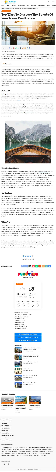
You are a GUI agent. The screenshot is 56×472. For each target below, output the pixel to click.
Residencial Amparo (27, 369)
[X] (4, 465)
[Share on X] (12, 48)
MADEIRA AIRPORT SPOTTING (28, 341)
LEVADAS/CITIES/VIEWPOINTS (28, 334)
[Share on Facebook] (9, 48)
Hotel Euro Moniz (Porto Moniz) (30, 383)
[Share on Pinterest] (14, 48)
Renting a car (5, 94)
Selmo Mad (6, 51)
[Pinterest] (9, 465)
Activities (25, 358)
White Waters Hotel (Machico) (30, 376)
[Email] (25, 48)
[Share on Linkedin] (18, 48)
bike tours (27, 233)
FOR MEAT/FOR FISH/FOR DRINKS (28, 338)
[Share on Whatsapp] (16, 48)
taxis (18, 100)
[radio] (24, 256)
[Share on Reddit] (23, 48)
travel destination (43, 171)
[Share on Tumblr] (21, 48)
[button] (2, 2)
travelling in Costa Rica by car (28, 112)
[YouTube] (6, 465)
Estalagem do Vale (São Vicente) (30, 362)
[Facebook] (2, 465)
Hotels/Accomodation (28, 351)
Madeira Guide (6, 10)
